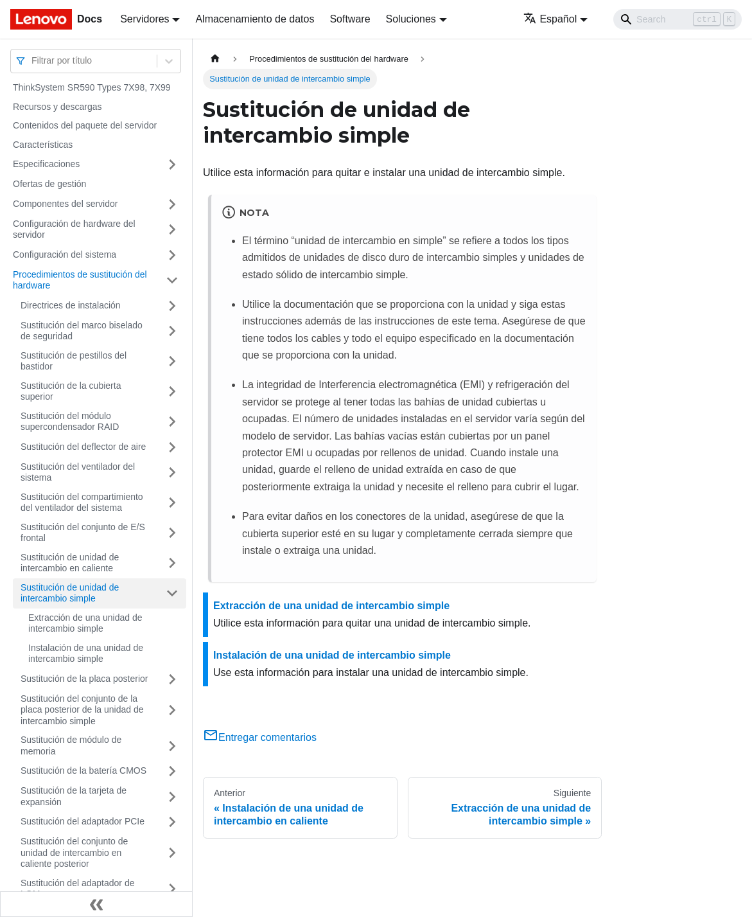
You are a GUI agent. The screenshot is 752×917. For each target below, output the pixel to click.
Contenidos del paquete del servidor (85, 125)
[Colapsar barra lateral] (96, 904)
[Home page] (215, 59)
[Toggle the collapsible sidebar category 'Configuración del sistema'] (172, 255)
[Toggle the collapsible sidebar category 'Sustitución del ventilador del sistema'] (172, 473)
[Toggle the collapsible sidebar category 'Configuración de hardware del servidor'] (172, 230)
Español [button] (550, 18)
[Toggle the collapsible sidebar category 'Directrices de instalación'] (172, 306)
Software (349, 18)
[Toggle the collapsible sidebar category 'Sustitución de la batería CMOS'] (172, 771)
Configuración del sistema (64, 254)
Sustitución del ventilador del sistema (78, 472)
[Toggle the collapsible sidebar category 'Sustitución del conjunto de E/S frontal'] (172, 533)
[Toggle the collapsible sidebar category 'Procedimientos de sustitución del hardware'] (172, 280)
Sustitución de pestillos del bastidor (74, 361)
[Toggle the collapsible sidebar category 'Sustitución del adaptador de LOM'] (172, 889)
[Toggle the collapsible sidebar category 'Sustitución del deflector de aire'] (172, 447)
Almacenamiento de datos (254, 18)
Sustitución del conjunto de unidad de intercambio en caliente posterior (74, 852)
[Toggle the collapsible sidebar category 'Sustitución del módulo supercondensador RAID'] (172, 422)
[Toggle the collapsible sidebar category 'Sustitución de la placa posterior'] (172, 679)
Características (43, 144)
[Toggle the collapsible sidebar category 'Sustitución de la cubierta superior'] (172, 392)
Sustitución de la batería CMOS (83, 770)
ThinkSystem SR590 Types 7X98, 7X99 (92, 87)
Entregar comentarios (260, 737)
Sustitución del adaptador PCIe (82, 821)
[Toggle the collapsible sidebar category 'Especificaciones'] (172, 164)
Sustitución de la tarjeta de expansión (74, 796)
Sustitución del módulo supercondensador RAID (70, 421)
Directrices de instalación (71, 305)
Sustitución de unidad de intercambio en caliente (70, 563)
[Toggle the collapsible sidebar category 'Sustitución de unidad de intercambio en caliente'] (172, 563)
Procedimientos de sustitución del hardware (80, 280)
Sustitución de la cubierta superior (71, 391)
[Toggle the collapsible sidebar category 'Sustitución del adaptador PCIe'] (172, 822)
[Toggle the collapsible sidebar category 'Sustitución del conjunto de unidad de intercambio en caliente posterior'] (172, 853)
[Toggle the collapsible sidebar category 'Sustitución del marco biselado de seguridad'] (172, 331)
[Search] (677, 19)
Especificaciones (46, 164)
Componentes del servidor (65, 204)
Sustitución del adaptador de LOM (77, 889)
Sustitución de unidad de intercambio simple (70, 593)
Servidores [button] (144, 18)
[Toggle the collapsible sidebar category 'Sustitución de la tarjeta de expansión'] (172, 796)
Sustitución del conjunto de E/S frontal (83, 533)
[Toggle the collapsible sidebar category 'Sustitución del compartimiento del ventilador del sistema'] (172, 503)
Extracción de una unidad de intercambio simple (85, 623)
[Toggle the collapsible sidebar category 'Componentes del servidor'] (172, 204)
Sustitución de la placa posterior (84, 678)
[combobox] (32, 60)
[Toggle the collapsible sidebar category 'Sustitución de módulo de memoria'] (172, 746)
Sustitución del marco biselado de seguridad (82, 331)
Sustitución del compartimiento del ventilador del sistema (82, 502)
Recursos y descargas (57, 107)
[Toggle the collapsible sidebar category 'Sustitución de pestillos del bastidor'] (172, 361)
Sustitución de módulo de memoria (71, 745)
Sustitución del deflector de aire (83, 446)
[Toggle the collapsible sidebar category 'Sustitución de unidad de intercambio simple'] (172, 593)
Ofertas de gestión (49, 184)
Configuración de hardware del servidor (74, 229)
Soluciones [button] (411, 18)
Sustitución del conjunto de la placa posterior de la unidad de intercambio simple (82, 709)
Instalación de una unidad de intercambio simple (85, 653)
